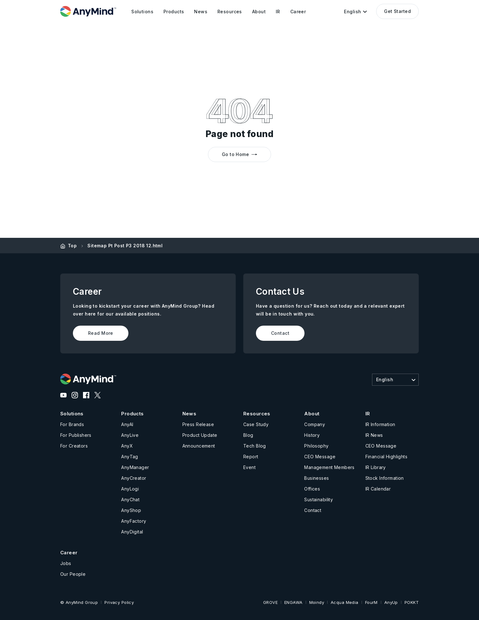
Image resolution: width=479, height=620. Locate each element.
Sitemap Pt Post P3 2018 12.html (125, 245)
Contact (280, 333)
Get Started (397, 11)
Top (72, 245)
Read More (100, 333)
